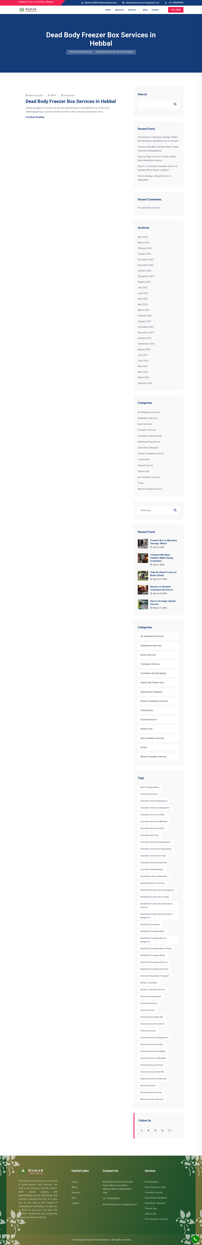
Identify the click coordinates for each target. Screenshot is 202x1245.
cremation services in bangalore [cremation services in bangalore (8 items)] (155, 842)
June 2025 (143, 293)
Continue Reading (35, 117)
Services (133, 10)
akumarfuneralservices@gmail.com (140, 3)
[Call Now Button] (195, 1239)
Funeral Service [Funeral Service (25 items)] (147, 1010)
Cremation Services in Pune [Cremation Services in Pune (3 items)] (153, 856)
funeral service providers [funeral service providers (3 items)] (152, 1024)
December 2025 (146, 259)
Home (108, 10)
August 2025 (144, 282)
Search (142, 94)
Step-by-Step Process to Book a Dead (163, 574)
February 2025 (145, 315)
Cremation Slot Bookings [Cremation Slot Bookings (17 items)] (151, 869)
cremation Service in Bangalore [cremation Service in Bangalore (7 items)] (155, 808)
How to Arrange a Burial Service (162, 603)
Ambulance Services (148, 418)
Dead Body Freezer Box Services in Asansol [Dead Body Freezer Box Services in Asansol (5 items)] (156, 905)
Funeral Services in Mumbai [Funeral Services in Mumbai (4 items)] (153, 1058)
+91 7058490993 (174, 3)
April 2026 (143, 237)
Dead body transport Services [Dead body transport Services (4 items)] (154, 969)
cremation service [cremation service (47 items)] (148, 794)
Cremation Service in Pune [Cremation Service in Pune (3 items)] (152, 828)
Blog (145, 10)
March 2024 (143, 377)
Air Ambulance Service (149, 412)
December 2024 (146, 327)
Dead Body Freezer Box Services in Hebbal (71, 101)
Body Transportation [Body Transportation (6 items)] (149, 787)
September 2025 (146, 276)
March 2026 (143, 242)
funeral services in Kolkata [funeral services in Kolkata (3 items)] (152, 1051)
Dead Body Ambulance (156, 1197)
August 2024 (144, 349)
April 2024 (143, 372)
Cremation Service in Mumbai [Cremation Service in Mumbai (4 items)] (153, 821)
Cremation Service (147, 430)
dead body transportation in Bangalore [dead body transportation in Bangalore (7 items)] (153, 940)
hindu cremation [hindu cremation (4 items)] (148, 1085)
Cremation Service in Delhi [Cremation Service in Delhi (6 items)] (152, 814)
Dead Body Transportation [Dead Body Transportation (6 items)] (152, 931)
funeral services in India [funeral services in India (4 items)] (151, 1044)
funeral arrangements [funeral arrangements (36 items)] (150, 996)
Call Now (176, 10)
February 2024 (145, 383)
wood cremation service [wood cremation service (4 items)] (151, 1099)
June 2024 (143, 360)
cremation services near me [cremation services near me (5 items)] (153, 862)
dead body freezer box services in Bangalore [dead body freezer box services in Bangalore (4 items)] (156, 916)
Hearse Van (143, 471)
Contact (155, 10)
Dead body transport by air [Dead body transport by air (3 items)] (153, 955)
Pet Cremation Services (156, 1219)
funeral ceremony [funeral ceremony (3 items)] (148, 1003)
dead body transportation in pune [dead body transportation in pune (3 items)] (156, 948)
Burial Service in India (155, 1187)
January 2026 (144, 253)
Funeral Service (145, 465)
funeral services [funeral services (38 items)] (148, 1031)
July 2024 (142, 355)
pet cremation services (149, 477)
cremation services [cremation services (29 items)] (149, 835)
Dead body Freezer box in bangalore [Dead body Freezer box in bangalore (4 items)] (157, 890)
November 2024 (146, 332)
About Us (119, 10)
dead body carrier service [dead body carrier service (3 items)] (152, 883)
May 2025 (143, 299)
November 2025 (146, 265)
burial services (145, 424)
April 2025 (143, 304)
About (74, 1187)
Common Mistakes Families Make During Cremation (161, 557)
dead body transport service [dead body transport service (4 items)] (153, 962)
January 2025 (144, 321)
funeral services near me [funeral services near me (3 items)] (152, 1072)
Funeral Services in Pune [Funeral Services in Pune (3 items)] (151, 1065)
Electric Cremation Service (151, 453)
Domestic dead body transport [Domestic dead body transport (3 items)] (154, 976)
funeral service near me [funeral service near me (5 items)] (151, 1017)
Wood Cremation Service (150, 489)
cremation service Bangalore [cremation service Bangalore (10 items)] (153, 801)
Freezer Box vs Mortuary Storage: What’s (163, 542)
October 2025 (144, 270)
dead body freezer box (149, 441)
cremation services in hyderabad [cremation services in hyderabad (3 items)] (155, 849)
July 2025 (142, 287)
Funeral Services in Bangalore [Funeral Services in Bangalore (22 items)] (154, 1037)
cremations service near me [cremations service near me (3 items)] (153, 876)
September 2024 (146, 343)
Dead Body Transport (148, 447)
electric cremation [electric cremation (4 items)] (148, 983)
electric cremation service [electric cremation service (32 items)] (152, 989)
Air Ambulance (152, 1182)
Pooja (140, 483)
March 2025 (143, 310)
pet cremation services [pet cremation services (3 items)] (151, 1092)
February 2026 (145, 248)
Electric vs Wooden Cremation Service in (161, 588)
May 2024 (143, 366)
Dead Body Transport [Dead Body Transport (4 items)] (150, 924)
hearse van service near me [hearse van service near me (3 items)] (153, 1079)
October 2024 (144, 338)
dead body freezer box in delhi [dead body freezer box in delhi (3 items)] (154, 897)
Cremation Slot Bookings (150, 436)
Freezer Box (69, 95)
